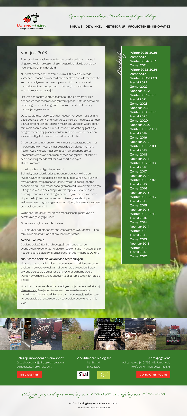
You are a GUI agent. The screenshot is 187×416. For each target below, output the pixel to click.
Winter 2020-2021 (143, 112)
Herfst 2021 (138, 99)
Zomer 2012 (138, 256)
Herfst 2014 (138, 218)
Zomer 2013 (138, 239)
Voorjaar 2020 (140, 125)
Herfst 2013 (138, 235)
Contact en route (153, 374)
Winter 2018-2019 (143, 146)
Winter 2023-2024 (143, 69)
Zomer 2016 (138, 188)
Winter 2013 (138, 231)
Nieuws (76, 26)
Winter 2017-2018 (143, 163)
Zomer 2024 (139, 65)
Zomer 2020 (139, 120)
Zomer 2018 (138, 154)
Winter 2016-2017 (143, 180)
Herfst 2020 (139, 116)
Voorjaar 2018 (140, 159)
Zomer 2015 (138, 205)
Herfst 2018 (138, 150)
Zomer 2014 (138, 222)
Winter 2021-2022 (143, 95)
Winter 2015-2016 (143, 197)
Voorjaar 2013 (139, 243)
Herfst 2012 (138, 252)
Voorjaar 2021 (139, 108)
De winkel (94, 26)
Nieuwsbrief (29, 374)
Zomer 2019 (138, 137)
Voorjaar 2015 (139, 209)
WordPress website (88, 407)
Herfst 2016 (138, 184)
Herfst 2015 (138, 201)
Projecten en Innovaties (149, 26)
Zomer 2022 (139, 86)
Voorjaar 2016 (140, 192)
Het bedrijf (115, 26)
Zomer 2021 (138, 103)
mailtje (82, 294)
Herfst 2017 (138, 167)
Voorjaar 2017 (139, 175)
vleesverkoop (29, 290)
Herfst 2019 (138, 133)
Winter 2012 (138, 248)
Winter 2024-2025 (143, 61)
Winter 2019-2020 (143, 129)
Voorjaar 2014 (139, 226)
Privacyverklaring (108, 403)
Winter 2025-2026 (143, 52)
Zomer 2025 (139, 57)
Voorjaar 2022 (140, 91)
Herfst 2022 (138, 82)
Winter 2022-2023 (143, 78)
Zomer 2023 (139, 74)
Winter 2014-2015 (143, 214)
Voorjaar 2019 (140, 142)
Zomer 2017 (138, 171)
